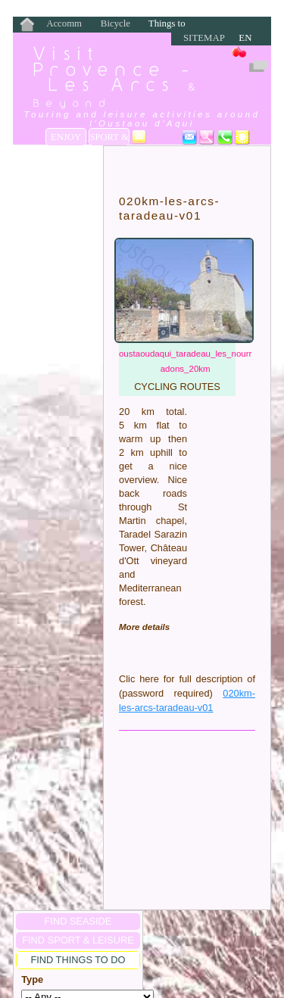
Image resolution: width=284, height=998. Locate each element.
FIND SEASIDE (78, 921)
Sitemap (204, 38)
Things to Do (167, 24)
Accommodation (64, 24)
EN (245, 38)
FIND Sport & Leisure (77, 940)
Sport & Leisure (109, 138)
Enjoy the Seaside (66, 138)
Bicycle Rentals (115, 24)
